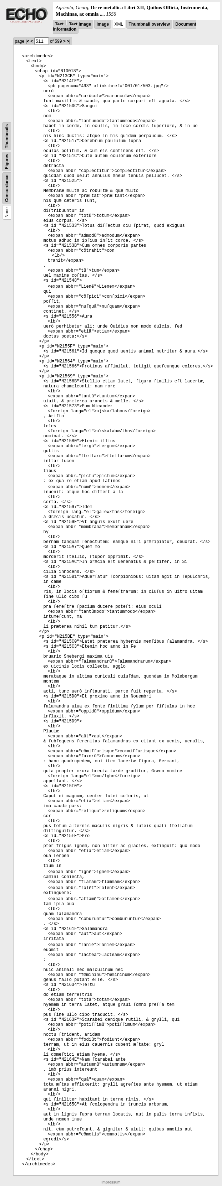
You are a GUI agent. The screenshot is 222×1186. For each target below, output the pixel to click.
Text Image (80, 24)
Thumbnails (6, 136)
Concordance (6, 188)
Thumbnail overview (149, 24)
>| (68, 41)
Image (102, 24)
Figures (6, 161)
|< (27, 41)
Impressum (110, 1182)
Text (59, 24)
